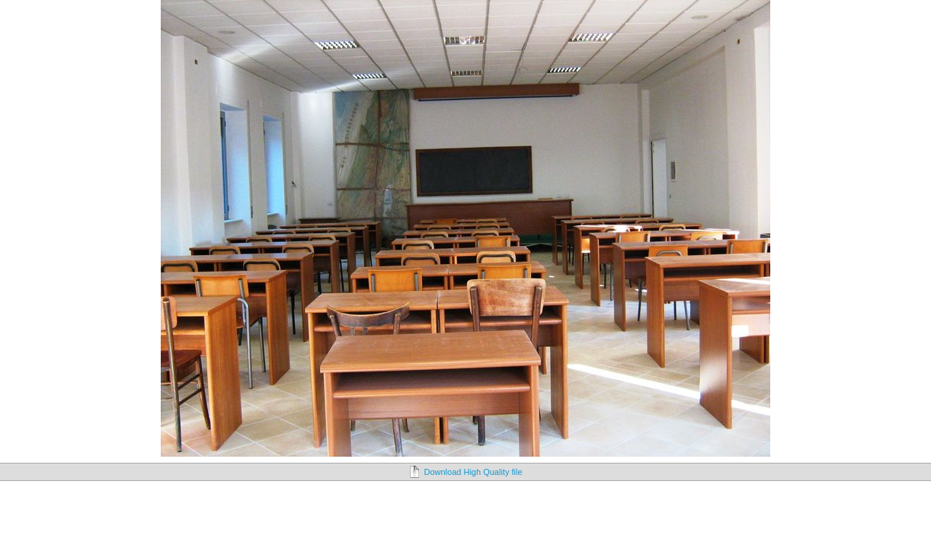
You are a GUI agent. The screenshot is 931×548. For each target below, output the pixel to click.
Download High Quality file (473, 471)
